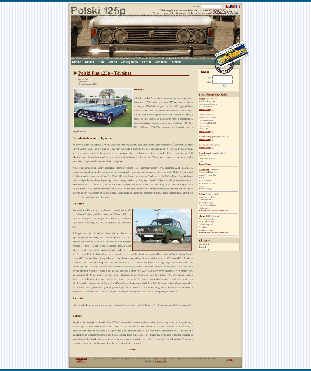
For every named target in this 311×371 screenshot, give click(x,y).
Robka (202, 98)
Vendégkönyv (129, 62)
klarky (202, 216)
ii (199, 115)
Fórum (146, 62)
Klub (101, 62)
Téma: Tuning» (206, 109)
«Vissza (132, 349)
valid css (81, 361)
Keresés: (197, 6)
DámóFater (204, 137)
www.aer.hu (161, 361)
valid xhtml (81, 358)
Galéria (112, 62)
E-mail (229, 360)
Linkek (176, 62)
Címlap (76, 62)
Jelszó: (209, 82)
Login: (209, 77)
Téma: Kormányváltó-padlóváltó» (214, 211)
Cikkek (89, 62)
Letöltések (161, 62)
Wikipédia (139, 89)
